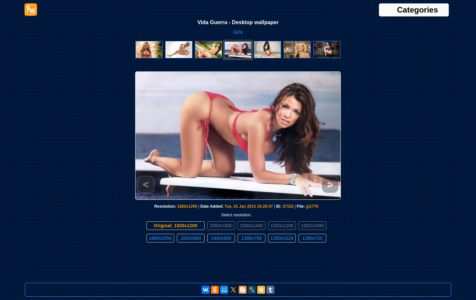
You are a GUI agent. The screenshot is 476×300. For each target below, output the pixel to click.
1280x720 (312, 238)
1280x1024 (281, 238)
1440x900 (221, 238)
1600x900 (190, 238)
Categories (417, 10)
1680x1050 (160, 238)
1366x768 (251, 238)
